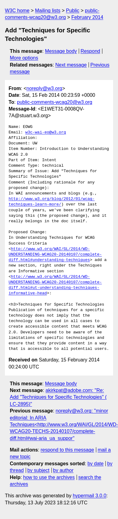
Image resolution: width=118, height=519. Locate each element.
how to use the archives (49, 477)
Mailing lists (47, 10)
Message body (61, 51)
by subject (38, 470)
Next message (71, 64)
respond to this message (67, 449)
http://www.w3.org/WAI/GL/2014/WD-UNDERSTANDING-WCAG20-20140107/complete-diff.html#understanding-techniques (55, 254)
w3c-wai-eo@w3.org (45, 132)
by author (63, 470)
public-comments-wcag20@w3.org (54, 102)
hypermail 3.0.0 (89, 495)
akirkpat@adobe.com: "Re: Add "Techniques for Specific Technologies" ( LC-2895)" (58, 397)
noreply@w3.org (44, 88)
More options (24, 57)
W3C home (17, 10)
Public (72, 10)
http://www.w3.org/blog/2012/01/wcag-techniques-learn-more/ (52, 201)
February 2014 (87, 17)
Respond (90, 51)
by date (95, 463)
